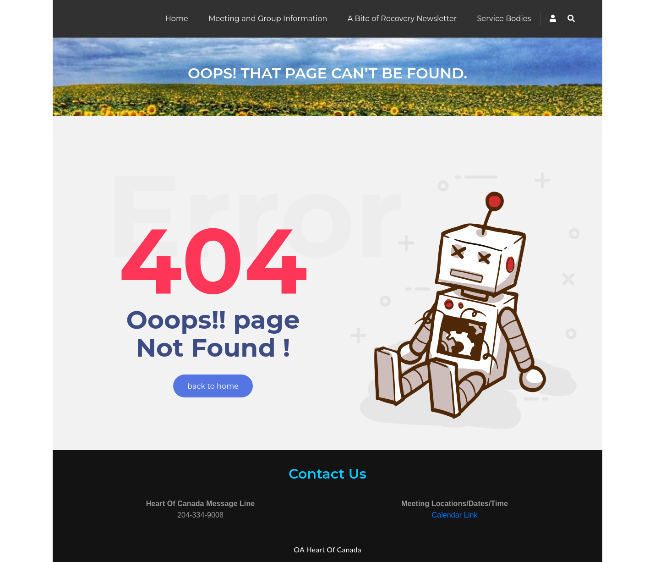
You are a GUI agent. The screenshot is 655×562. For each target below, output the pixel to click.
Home (176, 18)
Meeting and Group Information (267, 18)
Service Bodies (504, 18)
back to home (213, 386)
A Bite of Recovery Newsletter (402, 18)
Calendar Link (454, 515)
